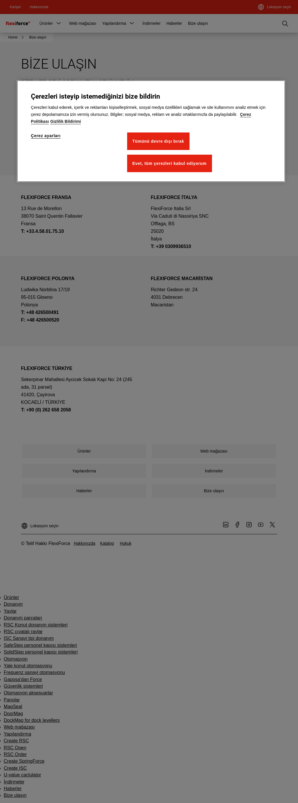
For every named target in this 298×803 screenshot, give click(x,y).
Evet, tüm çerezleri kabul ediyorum (169, 163)
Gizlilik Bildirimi (65, 121)
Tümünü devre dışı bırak (158, 141)
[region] (151, 131)
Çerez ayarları (46, 135)
